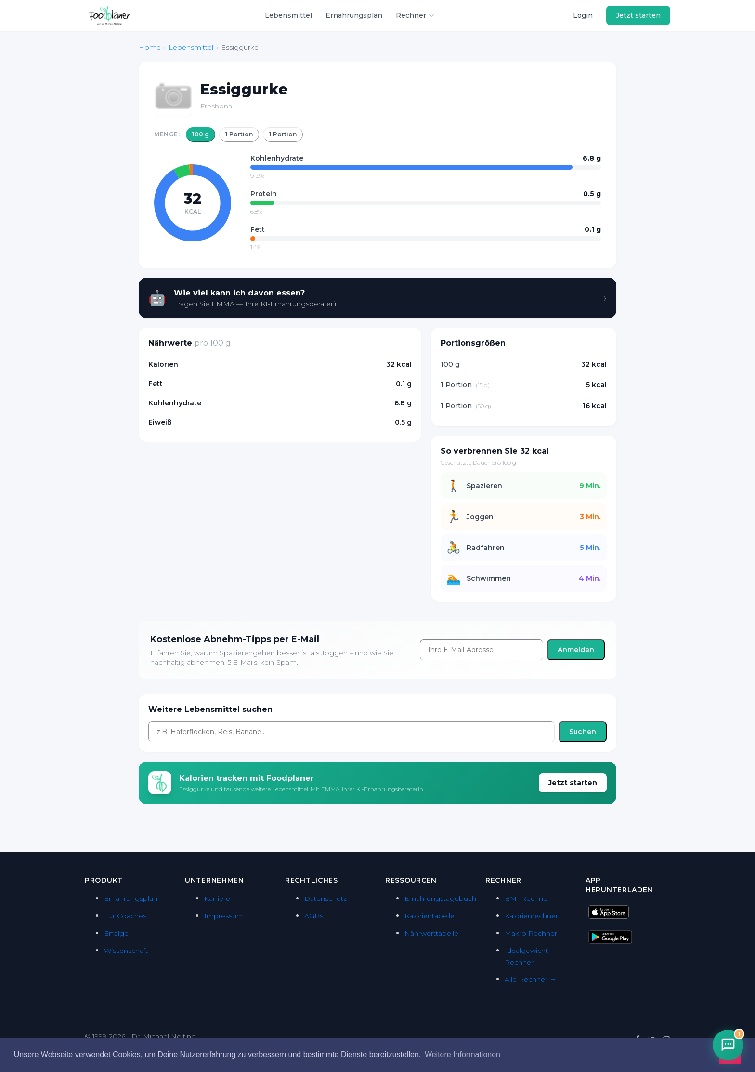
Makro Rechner (531, 933)
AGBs (313, 915)
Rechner (415, 15)
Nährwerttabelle (431, 933)
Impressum (224, 915)
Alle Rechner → (530, 979)
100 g (200, 134)
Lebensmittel (288, 15)
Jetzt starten (638, 15)
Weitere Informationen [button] (462, 1054)
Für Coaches (125, 915)
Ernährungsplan (353, 15)
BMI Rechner (527, 898)
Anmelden (576, 649)
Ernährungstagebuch (440, 898)
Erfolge (116, 933)
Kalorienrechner (531, 915)
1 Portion (239, 134)
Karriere (217, 898)
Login (583, 15)
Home (150, 47)
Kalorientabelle (429, 915)
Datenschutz (325, 898)
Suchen (582, 731)
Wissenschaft (126, 950)
